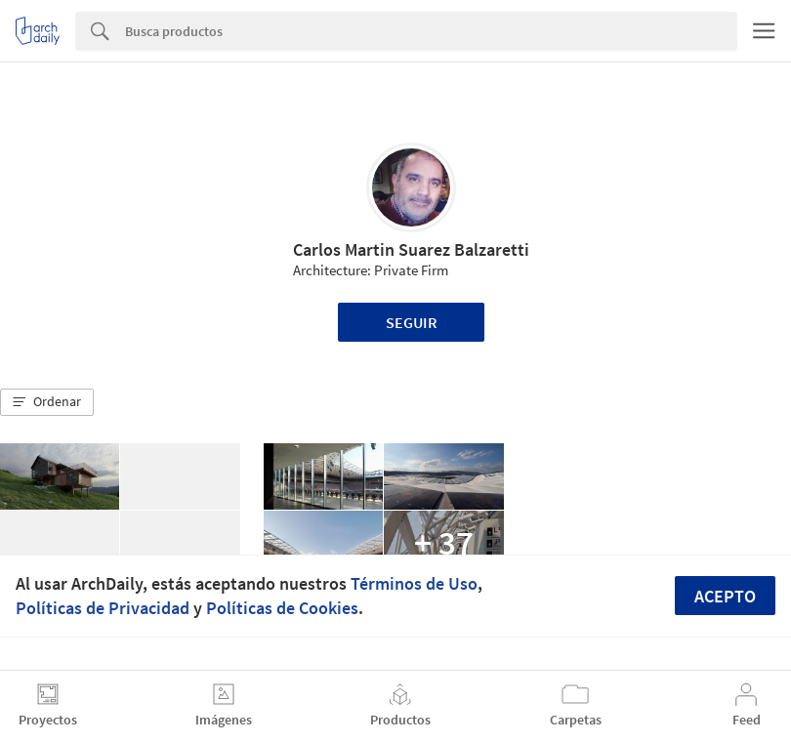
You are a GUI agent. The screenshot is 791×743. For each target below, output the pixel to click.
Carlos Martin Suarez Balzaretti (411, 249)
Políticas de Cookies (282, 608)
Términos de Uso (414, 583)
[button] (47, 402)
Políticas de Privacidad (102, 608)
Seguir (411, 322)
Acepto (725, 596)
